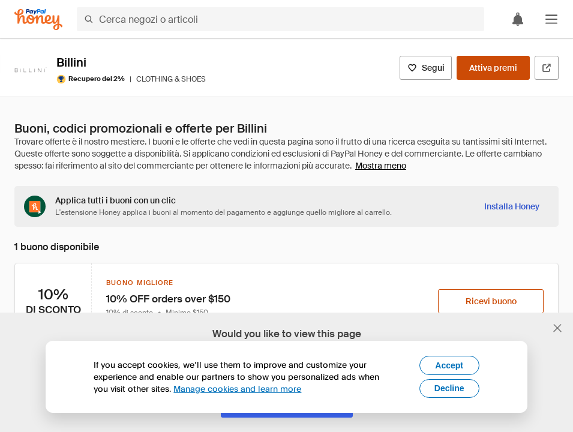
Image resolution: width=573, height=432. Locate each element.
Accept (449, 365)
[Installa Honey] (511, 206)
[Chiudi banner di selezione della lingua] (557, 328)
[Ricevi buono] (491, 301)
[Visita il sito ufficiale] (547, 68)
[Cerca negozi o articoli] (280, 19)
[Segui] (426, 68)
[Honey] (38, 19)
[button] (551, 19)
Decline (449, 388)
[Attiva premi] (493, 68)
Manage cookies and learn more (237, 388)
